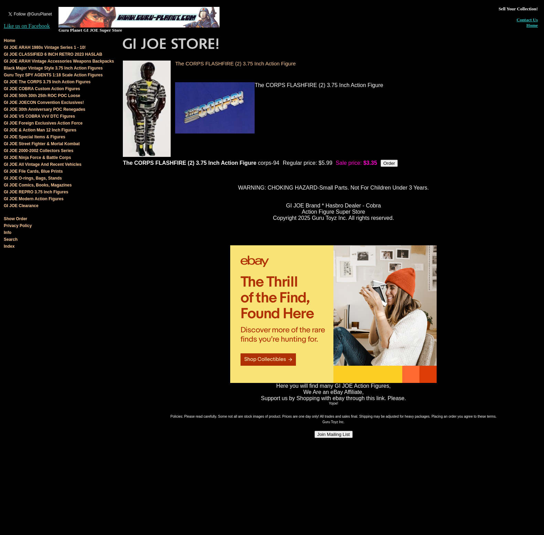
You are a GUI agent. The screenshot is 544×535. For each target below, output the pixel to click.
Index (9, 246)
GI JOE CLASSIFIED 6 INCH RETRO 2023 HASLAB (53, 54)
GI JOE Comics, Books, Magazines (38, 185)
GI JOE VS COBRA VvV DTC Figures (39, 116)
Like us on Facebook (27, 26)
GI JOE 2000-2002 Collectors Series (38, 150)
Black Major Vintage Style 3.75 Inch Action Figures (53, 68)
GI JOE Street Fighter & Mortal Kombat (42, 143)
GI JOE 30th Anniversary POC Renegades (44, 109)
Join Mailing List (333, 434)
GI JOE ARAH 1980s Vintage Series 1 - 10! (45, 47)
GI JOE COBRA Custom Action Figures (42, 88)
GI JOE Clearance (21, 205)
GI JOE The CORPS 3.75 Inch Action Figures (47, 81)
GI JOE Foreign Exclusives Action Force (43, 123)
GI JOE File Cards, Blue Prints (33, 171)
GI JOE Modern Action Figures (34, 198)
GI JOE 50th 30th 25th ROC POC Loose (42, 95)
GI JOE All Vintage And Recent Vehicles (43, 164)
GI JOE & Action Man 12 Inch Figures (40, 130)
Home (532, 25)
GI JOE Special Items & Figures (34, 137)
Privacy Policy (18, 225)
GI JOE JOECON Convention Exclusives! (44, 102)
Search (11, 239)
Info (7, 232)
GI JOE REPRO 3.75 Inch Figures (36, 192)
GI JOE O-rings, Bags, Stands (33, 178)
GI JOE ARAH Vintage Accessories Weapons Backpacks (59, 61)
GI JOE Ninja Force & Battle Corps (37, 157)
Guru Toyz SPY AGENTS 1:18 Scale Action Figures (53, 75)
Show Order (15, 218)
